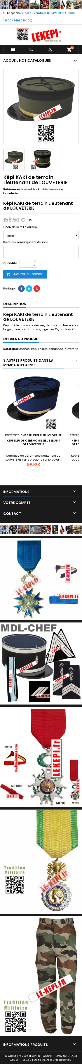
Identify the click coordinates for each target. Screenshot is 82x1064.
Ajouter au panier (25, 274)
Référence (11, 189)
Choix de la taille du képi (21, 227)
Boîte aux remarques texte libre (25, 242)
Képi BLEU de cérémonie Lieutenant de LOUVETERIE (33, 442)
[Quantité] (25, 263)
